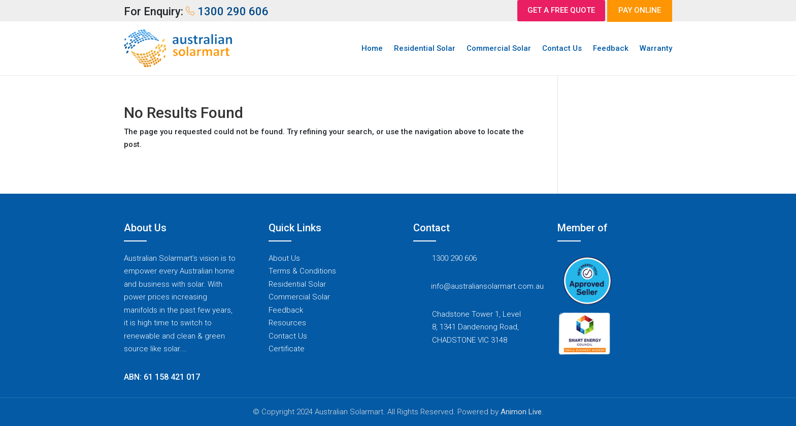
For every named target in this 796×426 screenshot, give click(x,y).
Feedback (610, 48)
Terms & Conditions (302, 271)
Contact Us (562, 48)
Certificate (287, 348)
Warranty (656, 48)
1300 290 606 (454, 258)
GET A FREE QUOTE (561, 10)
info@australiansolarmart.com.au (487, 286)
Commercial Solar (499, 48)
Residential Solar (424, 48)
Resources (287, 322)
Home (372, 48)
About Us (284, 258)
